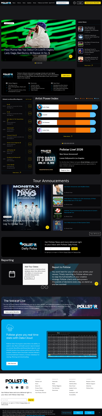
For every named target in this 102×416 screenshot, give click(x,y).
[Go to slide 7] (71, 143)
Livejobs (71, 390)
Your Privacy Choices (40, 392)
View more (88, 65)
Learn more (66, 75)
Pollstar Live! (38, 381)
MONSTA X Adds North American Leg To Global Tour (21, 222)
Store (36, 383)
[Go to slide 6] (70, 143)
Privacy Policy (67, 252)
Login (80, 3)
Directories (55, 390)
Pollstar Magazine (56, 386)
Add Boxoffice (73, 383)
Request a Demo (90, 381)
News (53, 383)
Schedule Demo (63, 3)
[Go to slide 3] (65, 143)
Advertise (88, 386)
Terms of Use (77, 252)
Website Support (90, 383)
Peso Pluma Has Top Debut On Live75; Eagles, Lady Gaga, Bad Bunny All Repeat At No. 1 (29, 51)
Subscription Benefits (92, 3)
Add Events (72, 381)
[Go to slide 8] (73, 143)
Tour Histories (55, 388)
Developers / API (73, 392)
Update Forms (73, 388)
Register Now (65, 170)
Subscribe (54, 381)
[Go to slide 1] (62, 143)
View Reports (29, 278)
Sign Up (74, 248)
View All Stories (95, 234)
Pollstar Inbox (89, 388)
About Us (37, 386)
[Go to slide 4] (67, 143)
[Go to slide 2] (64, 143)
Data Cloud (72, 386)
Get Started (12, 363)
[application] (68, 118)
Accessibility (72, 394)
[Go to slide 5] (68, 143)
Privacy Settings (39, 390)
